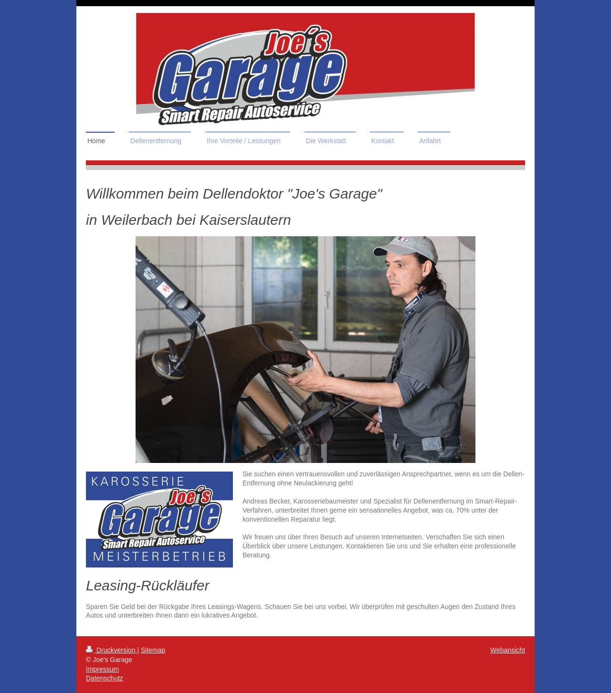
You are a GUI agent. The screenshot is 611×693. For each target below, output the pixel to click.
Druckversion (111, 650)
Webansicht (507, 650)
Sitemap (153, 650)
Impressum (102, 669)
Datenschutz (104, 678)
